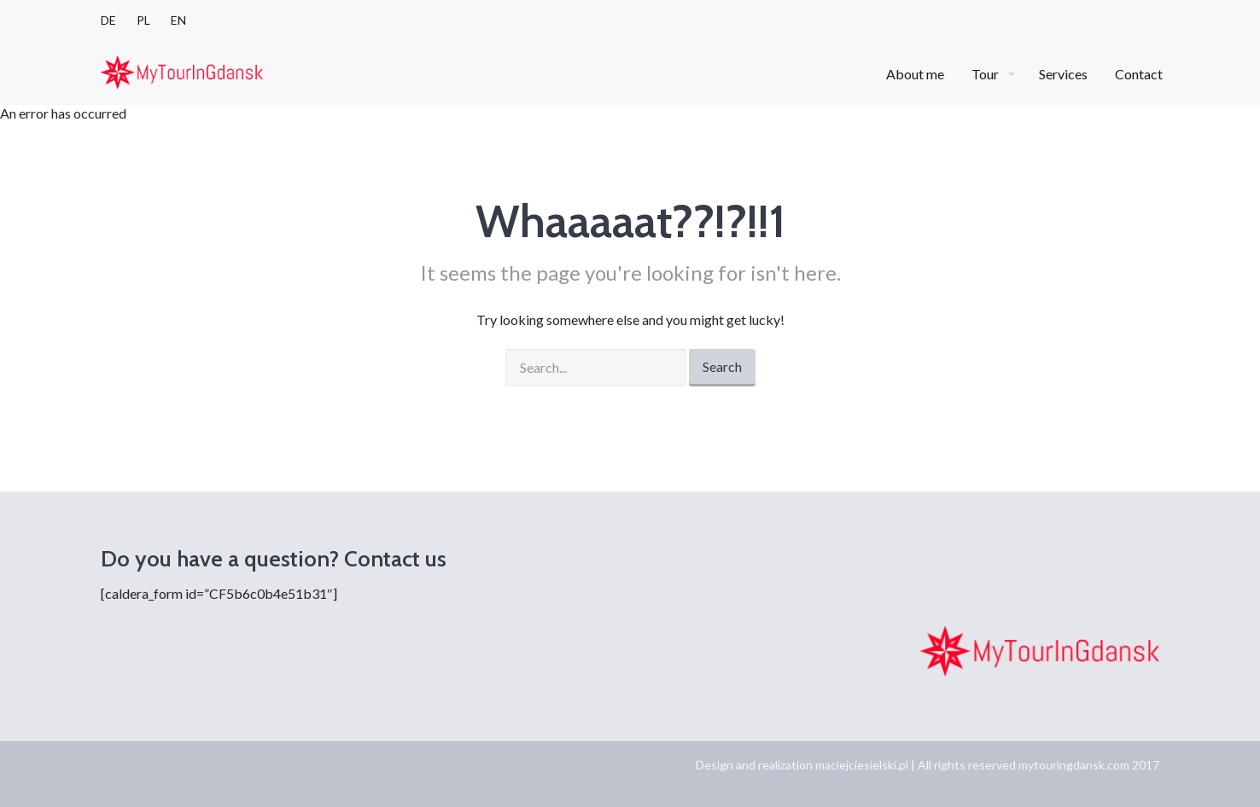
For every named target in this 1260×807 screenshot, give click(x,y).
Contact (1139, 74)
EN (178, 20)
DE (108, 20)
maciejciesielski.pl (861, 765)
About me (915, 74)
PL (143, 20)
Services (1063, 74)
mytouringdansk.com (1074, 765)
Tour (986, 74)
